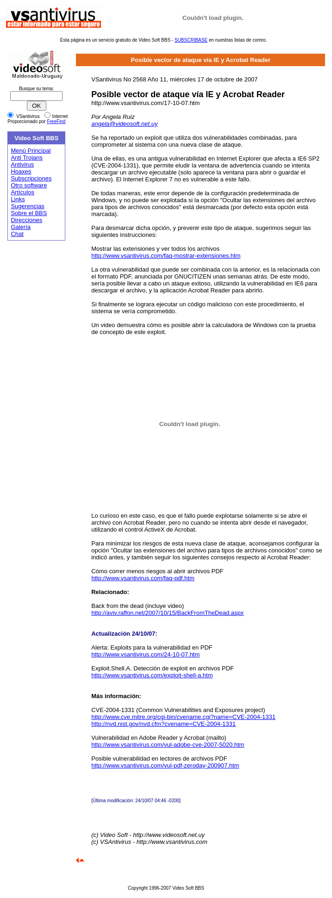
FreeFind (56, 121)
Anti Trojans (27, 157)
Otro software (29, 185)
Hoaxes (21, 171)
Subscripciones (31, 178)
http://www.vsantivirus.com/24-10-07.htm (145, 654)
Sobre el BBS (29, 213)
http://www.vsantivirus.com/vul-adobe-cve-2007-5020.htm (167, 744)
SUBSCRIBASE (191, 40)
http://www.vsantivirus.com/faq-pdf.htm (142, 578)
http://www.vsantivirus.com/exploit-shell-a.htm (152, 675)
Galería (21, 226)
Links (18, 199)
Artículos (22, 192)
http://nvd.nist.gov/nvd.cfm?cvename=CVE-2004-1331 (163, 723)
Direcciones (26, 220)
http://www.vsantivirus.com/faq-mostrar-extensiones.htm (165, 255)
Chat (17, 233)
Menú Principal (30, 150)
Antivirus (22, 164)
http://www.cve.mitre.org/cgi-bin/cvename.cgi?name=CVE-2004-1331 (183, 716)
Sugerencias (27, 206)
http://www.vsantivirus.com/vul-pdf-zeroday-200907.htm (165, 765)
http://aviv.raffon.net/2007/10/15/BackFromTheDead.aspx (167, 612)
